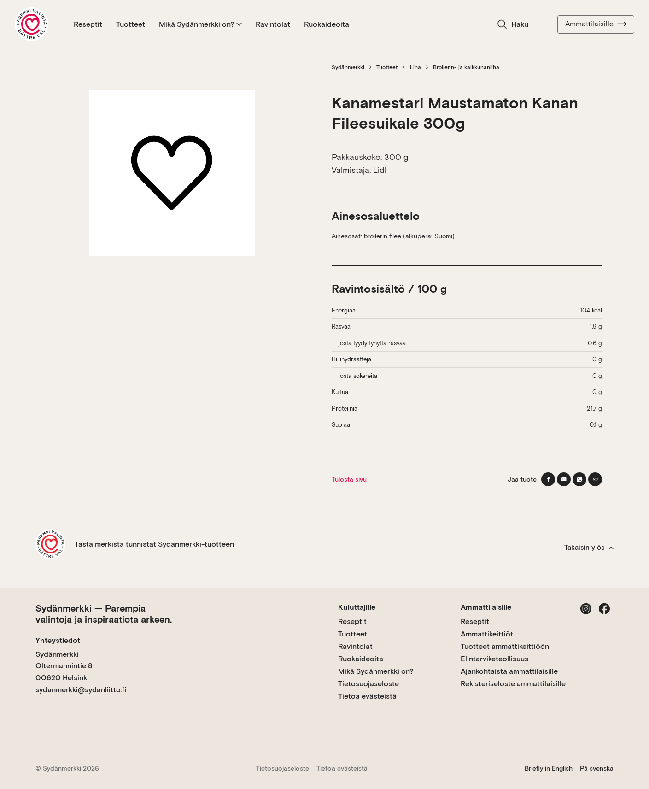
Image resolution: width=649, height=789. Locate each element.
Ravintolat (273, 24)
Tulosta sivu (349, 479)
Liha (415, 67)
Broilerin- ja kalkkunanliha (466, 67)
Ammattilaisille (595, 23)
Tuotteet (130, 24)
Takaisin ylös (589, 547)
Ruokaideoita (326, 24)
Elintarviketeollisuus (494, 658)
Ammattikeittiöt (487, 634)
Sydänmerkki (348, 67)
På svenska (597, 768)
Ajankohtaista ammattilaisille (509, 671)
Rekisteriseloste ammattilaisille (513, 683)
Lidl (379, 170)
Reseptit (88, 24)
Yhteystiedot (57, 640)
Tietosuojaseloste (368, 683)
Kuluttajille (356, 607)
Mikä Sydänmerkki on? (200, 24)
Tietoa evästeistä (367, 696)
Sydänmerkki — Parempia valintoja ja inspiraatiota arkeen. (103, 614)
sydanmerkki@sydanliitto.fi (80, 689)
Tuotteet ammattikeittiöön (505, 646)
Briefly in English (549, 768)
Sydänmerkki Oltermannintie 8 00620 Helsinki (63, 666)
